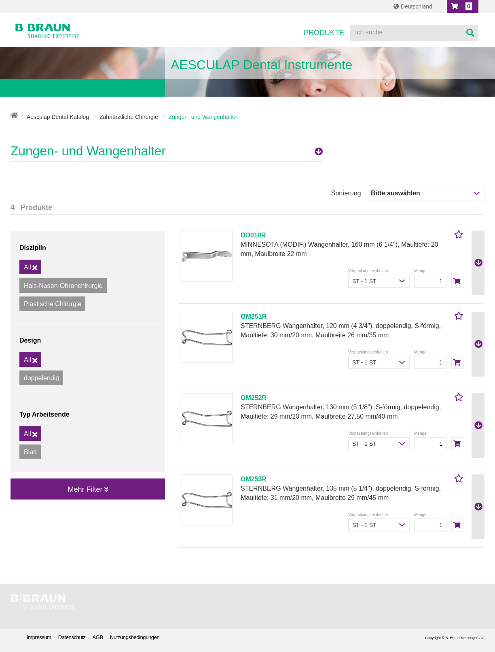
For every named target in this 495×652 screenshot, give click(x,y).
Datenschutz (72, 637)
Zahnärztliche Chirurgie (128, 117)
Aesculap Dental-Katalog (58, 117)
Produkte (324, 33)
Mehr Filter (88, 489)
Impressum (39, 637)
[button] (462, 6)
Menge (420, 271)
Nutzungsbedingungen (135, 637)
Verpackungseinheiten (368, 271)
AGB (98, 637)
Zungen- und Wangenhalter (167, 151)
